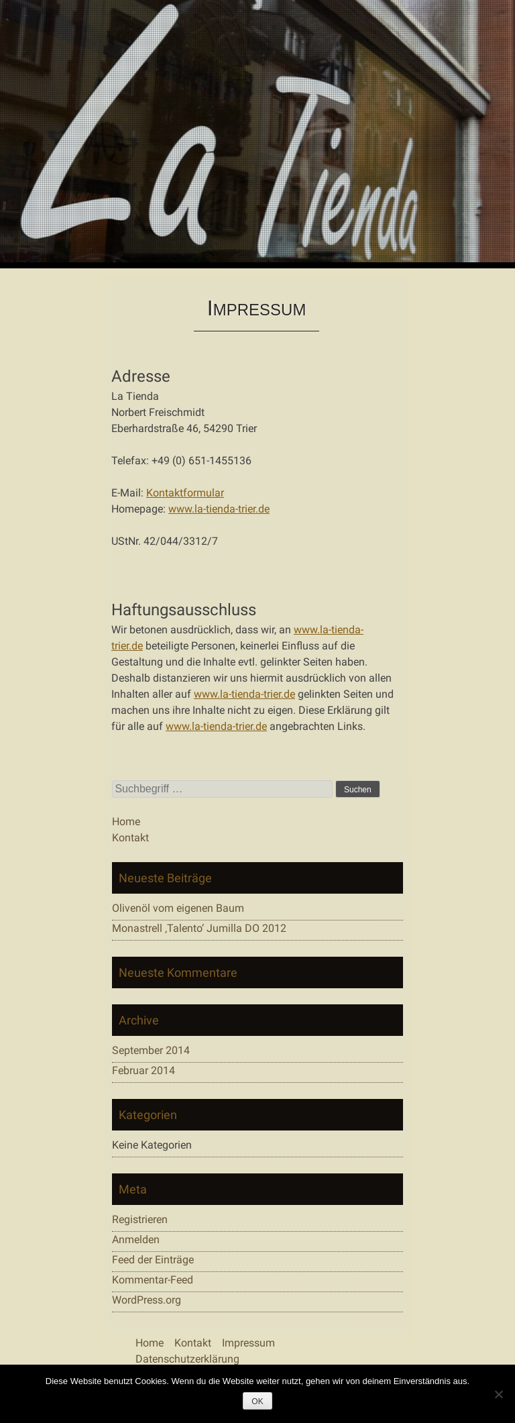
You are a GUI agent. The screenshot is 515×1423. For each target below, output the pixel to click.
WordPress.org (146, 1300)
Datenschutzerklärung (187, 1359)
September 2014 (151, 1050)
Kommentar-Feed (152, 1279)
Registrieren (140, 1219)
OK (257, 1401)
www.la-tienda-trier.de (219, 509)
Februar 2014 (143, 1070)
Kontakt (130, 837)
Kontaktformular (185, 492)
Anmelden (136, 1239)
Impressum (248, 1342)
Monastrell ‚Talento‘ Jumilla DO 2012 (199, 928)
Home (126, 821)
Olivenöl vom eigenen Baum (178, 908)
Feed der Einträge (153, 1259)
